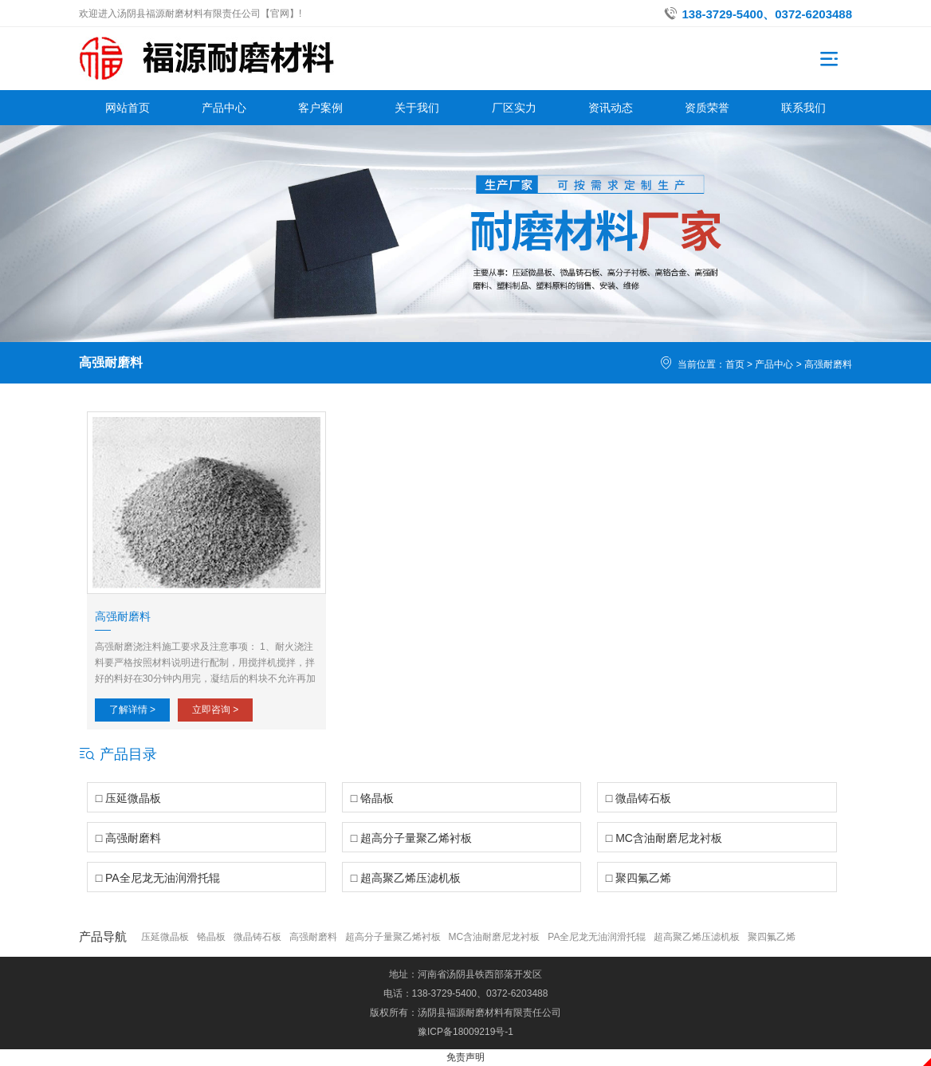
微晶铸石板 (257, 936)
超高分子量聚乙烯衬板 (393, 936)
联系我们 (803, 107)
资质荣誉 (707, 107)
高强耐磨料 (828, 364)
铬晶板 (211, 936)
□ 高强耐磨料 (128, 838)
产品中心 (224, 107)
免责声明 (465, 1057)
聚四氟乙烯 (771, 936)
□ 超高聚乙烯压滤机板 (406, 877)
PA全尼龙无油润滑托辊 (597, 936)
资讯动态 (610, 107)
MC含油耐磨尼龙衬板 (494, 936)
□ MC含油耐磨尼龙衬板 (664, 838)
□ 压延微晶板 (128, 798)
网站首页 (127, 107)
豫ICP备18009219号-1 (465, 1031)
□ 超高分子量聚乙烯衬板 (411, 838)
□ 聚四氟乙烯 (638, 877)
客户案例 (320, 107)
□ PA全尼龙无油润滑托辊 (158, 877)
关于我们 (417, 107)
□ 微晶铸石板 (638, 798)
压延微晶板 (165, 936)
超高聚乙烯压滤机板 (697, 936)
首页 (734, 364)
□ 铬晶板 (372, 798)
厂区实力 (514, 107)
